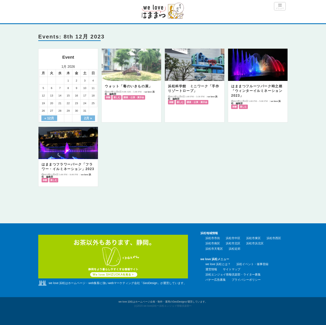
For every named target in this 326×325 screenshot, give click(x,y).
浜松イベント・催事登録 (252, 264)
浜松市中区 (233, 238)
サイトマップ (231, 269)
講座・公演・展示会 (133, 97)
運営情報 (211, 269)
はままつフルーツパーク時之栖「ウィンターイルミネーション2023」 (256, 90)
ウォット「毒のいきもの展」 (128, 86)
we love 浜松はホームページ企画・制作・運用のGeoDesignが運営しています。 (163, 301)
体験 (108, 97)
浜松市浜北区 (255, 243)
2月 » (88, 118)
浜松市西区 (274, 238)
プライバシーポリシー (246, 279)
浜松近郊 (234, 248)
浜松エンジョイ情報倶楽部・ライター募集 (233, 274)
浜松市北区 (233, 243)
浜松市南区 (212, 243)
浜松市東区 (253, 238)
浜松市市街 (212, 238)
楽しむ (117, 97)
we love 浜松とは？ (218, 264)
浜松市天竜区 (214, 248)
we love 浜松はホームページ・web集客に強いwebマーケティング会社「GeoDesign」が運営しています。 (117, 283)
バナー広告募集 (215, 279)
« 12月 (49, 118)
